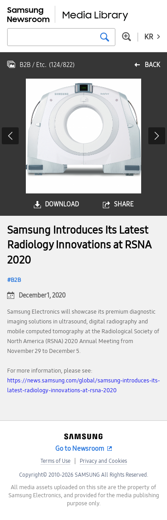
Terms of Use (55, 461)
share (124, 204)
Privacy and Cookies (103, 461)
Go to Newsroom (79, 449)
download (62, 204)
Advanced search (126, 36)
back (152, 65)
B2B (16, 280)
